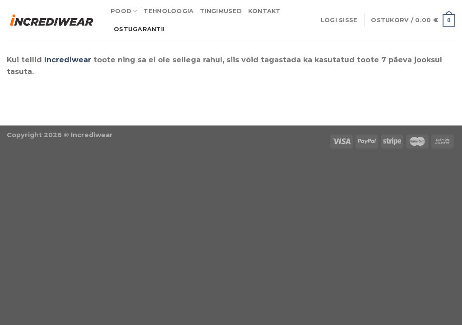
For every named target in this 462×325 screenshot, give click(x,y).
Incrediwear (67, 60)
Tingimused (221, 11)
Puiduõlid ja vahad (36, 119)
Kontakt (264, 11)
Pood (124, 11)
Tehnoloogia (168, 11)
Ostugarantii (139, 29)
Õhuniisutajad (101, 119)
